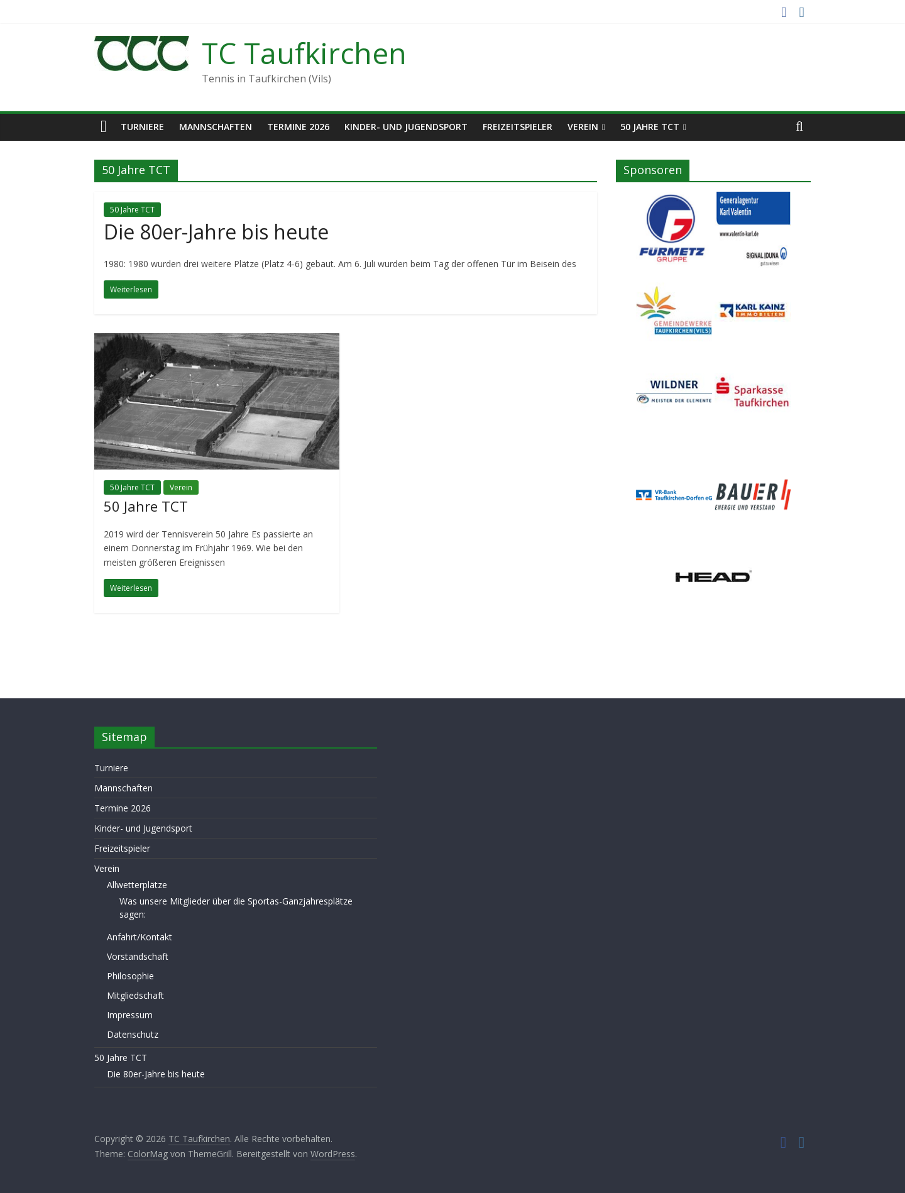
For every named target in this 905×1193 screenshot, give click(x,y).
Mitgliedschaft (135, 995)
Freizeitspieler (517, 127)
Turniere (142, 127)
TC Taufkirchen (304, 52)
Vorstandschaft (137, 956)
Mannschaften (215, 127)
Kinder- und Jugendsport (406, 127)
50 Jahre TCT (649, 127)
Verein (583, 127)
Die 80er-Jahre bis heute (216, 231)
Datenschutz (132, 1034)
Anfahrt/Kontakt (139, 937)
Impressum (130, 1015)
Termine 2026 (298, 127)
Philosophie (130, 976)
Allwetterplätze (137, 885)
